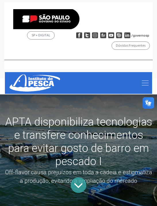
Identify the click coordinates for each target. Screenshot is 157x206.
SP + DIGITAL (41, 35)
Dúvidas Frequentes (130, 45)
